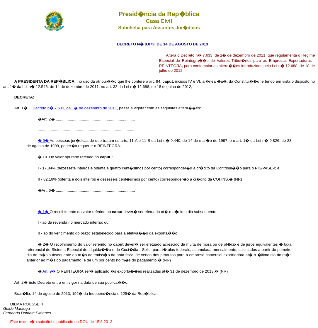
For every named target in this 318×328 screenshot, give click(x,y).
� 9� (44, 140)
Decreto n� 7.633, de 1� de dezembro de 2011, (76, 108)
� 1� (44, 212)
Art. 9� (49, 271)
